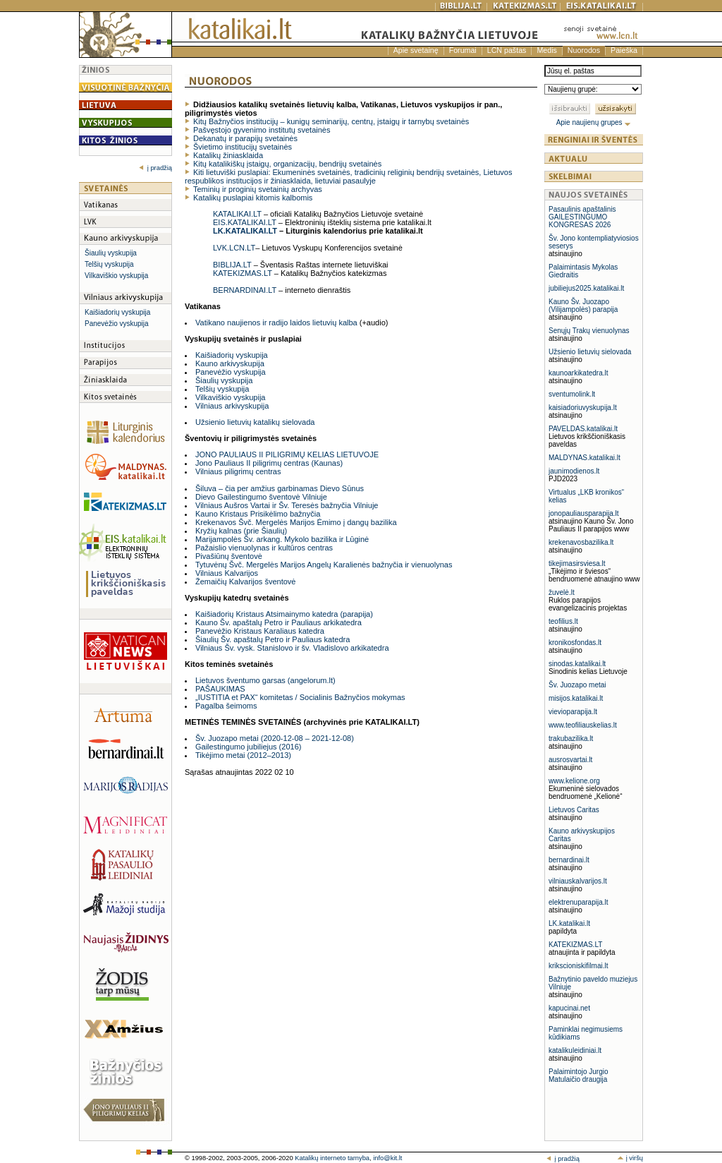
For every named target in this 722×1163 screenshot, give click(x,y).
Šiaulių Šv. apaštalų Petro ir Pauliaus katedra (272, 639)
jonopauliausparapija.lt (584, 513)
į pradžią (155, 167)
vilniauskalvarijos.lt (578, 881)
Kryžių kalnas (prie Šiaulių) (241, 530)
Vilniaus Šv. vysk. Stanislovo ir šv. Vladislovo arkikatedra (292, 648)
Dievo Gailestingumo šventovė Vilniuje (261, 497)
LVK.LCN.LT (234, 247)
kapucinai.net (569, 1008)
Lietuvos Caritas (574, 810)
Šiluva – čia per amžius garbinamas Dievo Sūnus (279, 488)
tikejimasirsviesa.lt (577, 563)
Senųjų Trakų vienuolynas (589, 331)
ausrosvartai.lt (570, 760)
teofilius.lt (563, 621)
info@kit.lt (387, 1158)
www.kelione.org (574, 781)
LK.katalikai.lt (569, 923)
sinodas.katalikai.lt (577, 664)
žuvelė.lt (562, 592)
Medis (546, 50)
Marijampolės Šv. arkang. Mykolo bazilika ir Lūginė (282, 539)
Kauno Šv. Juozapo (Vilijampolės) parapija (583, 305)
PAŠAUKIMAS (220, 689)
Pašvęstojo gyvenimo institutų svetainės (261, 130)
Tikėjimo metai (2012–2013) (243, 755)
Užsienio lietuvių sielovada (590, 352)
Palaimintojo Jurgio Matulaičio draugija (578, 1075)
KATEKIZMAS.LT (242, 273)
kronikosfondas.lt (575, 642)
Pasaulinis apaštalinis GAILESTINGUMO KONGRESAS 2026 (582, 217)
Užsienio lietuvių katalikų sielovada (254, 422)
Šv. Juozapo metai (577, 685)
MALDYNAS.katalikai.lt (584, 458)
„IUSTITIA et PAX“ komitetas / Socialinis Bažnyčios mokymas (300, 697)
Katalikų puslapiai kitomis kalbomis (252, 197)
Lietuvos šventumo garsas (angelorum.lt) (265, 680)
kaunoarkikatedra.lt (578, 373)
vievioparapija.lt (573, 712)
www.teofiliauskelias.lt (583, 725)
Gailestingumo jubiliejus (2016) (248, 746)
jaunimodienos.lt (574, 471)
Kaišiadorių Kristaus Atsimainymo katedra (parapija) (284, 614)
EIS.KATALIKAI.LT (244, 222)
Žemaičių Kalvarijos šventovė (245, 581)
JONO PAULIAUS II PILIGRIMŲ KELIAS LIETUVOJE (287, 454)
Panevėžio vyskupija (117, 323)
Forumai (463, 50)
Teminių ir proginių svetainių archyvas (257, 189)
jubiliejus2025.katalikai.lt (586, 288)
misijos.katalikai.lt (576, 698)
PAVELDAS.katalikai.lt (583, 429)
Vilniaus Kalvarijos (226, 573)
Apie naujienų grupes (594, 122)
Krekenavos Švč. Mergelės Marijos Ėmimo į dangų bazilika (296, 522)
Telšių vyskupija (109, 264)
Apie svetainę (416, 50)
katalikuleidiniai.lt (575, 1050)
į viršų (630, 1158)
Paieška (624, 50)
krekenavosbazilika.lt (581, 542)
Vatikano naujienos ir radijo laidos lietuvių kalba (276, 322)
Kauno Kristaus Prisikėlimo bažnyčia (257, 514)
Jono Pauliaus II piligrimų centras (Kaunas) (269, 463)
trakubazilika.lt (571, 738)
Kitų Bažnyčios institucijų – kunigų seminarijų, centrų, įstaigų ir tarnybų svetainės (331, 121)
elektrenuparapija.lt (578, 902)
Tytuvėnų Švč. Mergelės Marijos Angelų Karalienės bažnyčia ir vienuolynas (323, 564)
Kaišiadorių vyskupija (117, 312)
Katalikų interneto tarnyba (332, 1158)
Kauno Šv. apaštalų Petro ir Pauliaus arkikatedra (278, 622)
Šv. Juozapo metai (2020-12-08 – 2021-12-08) (274, 738)
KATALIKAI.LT (237, 214)
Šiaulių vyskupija (111, 253)
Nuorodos (584, 50)
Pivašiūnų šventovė (228, 556)
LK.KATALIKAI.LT (245, 231)
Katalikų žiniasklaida (228, 155)
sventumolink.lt (572, 394)
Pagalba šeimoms (226, 705)
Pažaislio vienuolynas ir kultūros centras (264, 547)
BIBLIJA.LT (232, 264)
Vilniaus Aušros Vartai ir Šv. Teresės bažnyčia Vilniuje (286, 505)
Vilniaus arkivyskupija (232, 406)
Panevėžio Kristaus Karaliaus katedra (259, 631)
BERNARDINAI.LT (244, 290)
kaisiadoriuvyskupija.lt (583, 407)
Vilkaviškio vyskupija (116, 275)
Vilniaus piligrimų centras (238, 471)
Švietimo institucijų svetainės (242, 147)
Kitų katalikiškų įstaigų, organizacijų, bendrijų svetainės (287, 163)
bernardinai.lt (569, 860)
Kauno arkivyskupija (229, 363)
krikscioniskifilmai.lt (578, 966)
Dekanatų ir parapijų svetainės (245, 138)
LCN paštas (507, 50)
